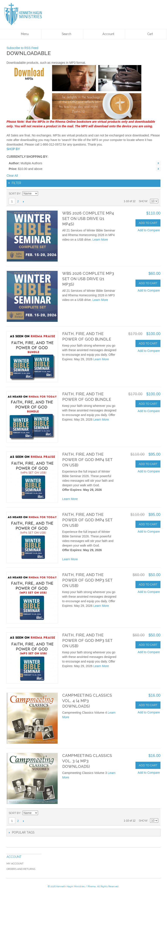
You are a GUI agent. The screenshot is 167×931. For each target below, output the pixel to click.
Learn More (100, 239)
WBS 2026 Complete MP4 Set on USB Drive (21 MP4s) (88, 218)
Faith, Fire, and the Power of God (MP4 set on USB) (87, 459)
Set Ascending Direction (42, 193)
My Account (15, 863)
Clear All (12, 175)
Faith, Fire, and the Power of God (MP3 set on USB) (87, 580)
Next (23, 201)
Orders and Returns (21, 869)
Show (143, 201)
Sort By (15, 193)
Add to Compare (149, 230)
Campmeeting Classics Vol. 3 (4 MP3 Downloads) (87, 761)
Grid (147, 193)
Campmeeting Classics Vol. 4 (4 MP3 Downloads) (87, 700)
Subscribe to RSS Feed (22, 48)
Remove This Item (158, 163)
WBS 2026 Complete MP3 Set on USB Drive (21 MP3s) (88, 279)
